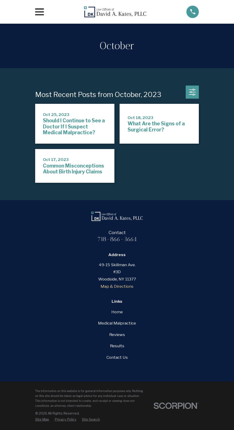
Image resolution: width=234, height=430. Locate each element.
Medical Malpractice (117, 323)
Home (117, 312)
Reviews (117, 334)
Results (117, 346)
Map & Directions (117, 286)
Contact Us (117, 357)
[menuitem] (42, 419)
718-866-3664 (117, 239)
